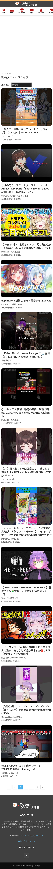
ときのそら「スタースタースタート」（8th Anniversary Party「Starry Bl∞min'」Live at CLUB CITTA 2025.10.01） (25, 188)
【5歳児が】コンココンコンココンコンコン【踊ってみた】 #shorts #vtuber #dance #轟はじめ (26, 710)
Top (2, 74)
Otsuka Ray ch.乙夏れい (12, 717)
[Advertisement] (26, 44)
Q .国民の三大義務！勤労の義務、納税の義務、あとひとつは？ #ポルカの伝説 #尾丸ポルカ (25, 413)
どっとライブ (7, 136)
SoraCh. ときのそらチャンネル (14, 196)
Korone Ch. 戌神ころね (11, 304)
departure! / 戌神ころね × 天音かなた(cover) (26, 300)
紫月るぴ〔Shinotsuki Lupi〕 (14, 658)
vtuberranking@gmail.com (31, 836)
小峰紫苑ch (6, 360)
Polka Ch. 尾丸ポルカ (10, 252)
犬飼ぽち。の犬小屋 (10, 539)
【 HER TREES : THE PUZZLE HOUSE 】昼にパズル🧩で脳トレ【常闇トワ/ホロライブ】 (26, 591)
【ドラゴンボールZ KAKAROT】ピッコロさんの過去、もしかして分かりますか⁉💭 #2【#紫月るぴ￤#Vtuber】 (25, 650)
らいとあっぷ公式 (9, 479)
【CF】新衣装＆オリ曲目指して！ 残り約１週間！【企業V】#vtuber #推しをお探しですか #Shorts (26, 472)
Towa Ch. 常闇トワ (9, 598)
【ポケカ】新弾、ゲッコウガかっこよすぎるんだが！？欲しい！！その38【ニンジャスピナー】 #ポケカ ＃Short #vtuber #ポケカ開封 (26, 531)
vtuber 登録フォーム (26, 841)
